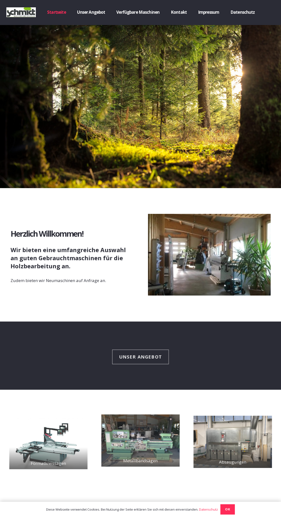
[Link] (21, 12)
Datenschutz (208, 509)
